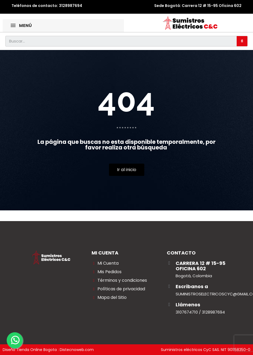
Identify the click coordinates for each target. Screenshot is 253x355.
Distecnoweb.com (77, 349)
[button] (126, 170)
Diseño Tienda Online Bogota (30, 349)
